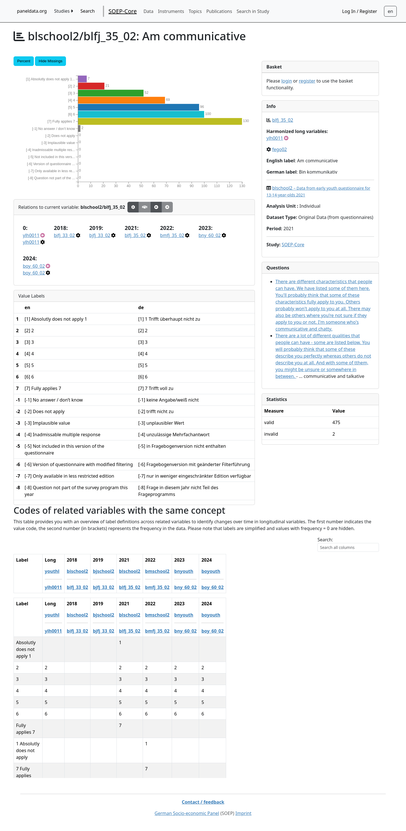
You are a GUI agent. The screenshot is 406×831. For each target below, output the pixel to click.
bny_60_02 (209, 235)
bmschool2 (199, 571)
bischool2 (119, 571)
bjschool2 (145, 571)
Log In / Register (359, 11)
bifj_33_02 (64, 235)
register (307, 81)
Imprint (243, 813)
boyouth (253, 571)
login (286, 81)
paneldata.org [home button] (32, 11)
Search (87, 11)
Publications (219, 11)
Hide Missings (50, 61)
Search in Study (253, 11)
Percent (23, 61)
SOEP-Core (123, 11)
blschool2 (172, 571)
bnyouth (226, 571)
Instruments (171, 11)
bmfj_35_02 (172, 235)
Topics (195, 11)
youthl (94, 571)
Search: (325, 540)
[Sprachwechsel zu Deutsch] (390, 11)
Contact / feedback (203, 802)
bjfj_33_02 (99, 235)
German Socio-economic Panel (187, 813)
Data (148, 11)
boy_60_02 (34, 266)
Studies (63, 11)
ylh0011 (31, 235)
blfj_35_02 (135, 235)
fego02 (279, 149)
